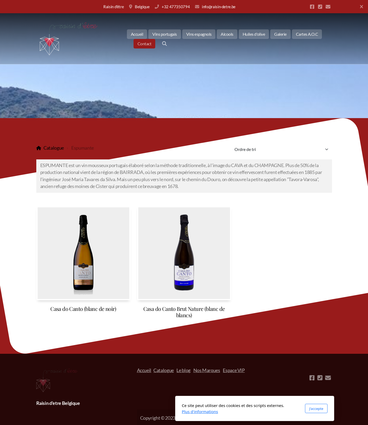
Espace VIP (234, 370)
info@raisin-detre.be (219, 6)
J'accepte (245, 408)
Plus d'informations (129, 411)
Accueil (144, 370)
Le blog (183, 370)
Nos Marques (206, 370)
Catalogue (53, 148)
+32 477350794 (176, 6)
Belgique (142, 6)
